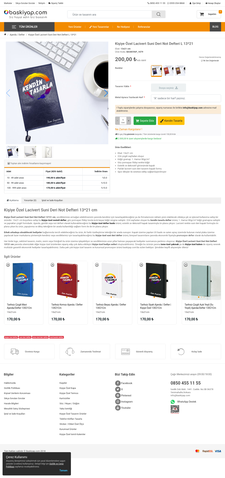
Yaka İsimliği (66, 408)
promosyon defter (185, 235)
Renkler (119, 68)
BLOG (215, 26)
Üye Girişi (194, 3)
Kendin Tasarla (171, 121)
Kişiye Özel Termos (69, 393)
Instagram (124, 401)
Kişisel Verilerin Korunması (17, 393)
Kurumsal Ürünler (68, 429)
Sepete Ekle (145, 121)
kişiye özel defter (11, 337)
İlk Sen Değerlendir (210, 61)
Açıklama (13, 200)
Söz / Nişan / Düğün (69, 403)
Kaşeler (63, 383)
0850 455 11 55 (156, 3)
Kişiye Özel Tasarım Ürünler (73, 413)
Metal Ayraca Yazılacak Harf (129, 97)
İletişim (41, 3)
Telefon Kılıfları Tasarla (71, 419)
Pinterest (123, 395)
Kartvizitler (65, 398)
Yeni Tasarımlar (99, 27)
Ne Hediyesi (123, 27)
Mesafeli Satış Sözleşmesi (17, 408)
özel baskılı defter (56, 337)
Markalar (8, 3)
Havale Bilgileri (11, 403)
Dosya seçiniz (168, 87)
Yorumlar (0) (30, 200)
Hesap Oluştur (212, 3)
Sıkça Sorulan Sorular (25, 3)
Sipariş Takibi (56, 3)
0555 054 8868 (177, 3)
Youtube (123, 407)
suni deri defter (25, 337)
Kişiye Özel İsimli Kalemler (72, 434)
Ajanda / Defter (17, 34)
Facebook (123, 383)
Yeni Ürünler (74, 27)
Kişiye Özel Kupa (68, 388)
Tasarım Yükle (122, 86)
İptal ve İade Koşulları (52, 200)
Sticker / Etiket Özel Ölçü (72, 424)
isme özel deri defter (40, 337)
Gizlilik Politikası (12, 388)
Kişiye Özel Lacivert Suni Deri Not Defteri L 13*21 (52, 34)
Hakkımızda (10, 383)
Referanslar (144, 27)
